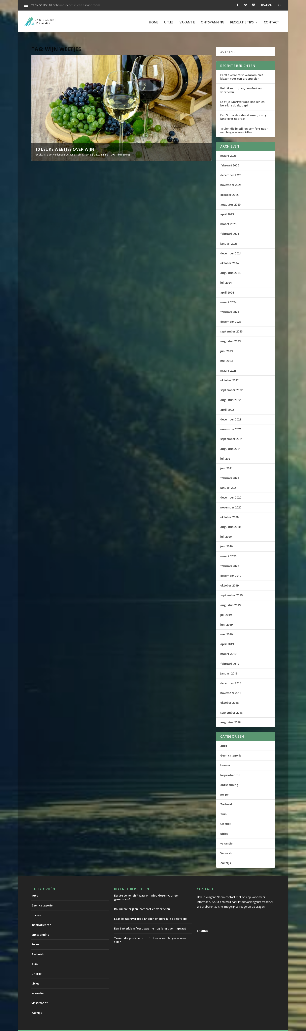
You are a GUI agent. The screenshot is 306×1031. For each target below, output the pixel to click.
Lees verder (46, 247)
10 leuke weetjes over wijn (64, 141)
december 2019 (230, 568)
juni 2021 (226, 460)
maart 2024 (228, 294)
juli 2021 (226, 451)
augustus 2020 (230, 519)
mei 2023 (226, 353)
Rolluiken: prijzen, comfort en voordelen (241, 82)
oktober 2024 (229, 255)
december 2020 (230, 490)
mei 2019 (226, 626)
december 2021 (230, 412)
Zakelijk (225, 855)
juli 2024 (226, 275)
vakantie (187, 21)
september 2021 (231, 431)
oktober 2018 (229, 695)
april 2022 (227, 402)
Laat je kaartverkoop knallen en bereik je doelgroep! (242, 96)
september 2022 (231, 382)
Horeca (225, 757)
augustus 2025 (230, 197)
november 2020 (230, 499)
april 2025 (227, 206)
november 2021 (230, 421)
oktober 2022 (229, 372)
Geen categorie (230, 748)
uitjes (169, 21)
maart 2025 (228, 216)
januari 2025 (228, 236)
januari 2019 (228, 666)
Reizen (224, 787)
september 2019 (231, 587)
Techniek (226, 796)
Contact (271, 21)
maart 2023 (228, 363)
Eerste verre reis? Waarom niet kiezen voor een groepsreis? (241, 69)
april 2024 (227, 284)
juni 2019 (226, 617)
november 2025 (230, 177)
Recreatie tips (242, 21)
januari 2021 (228, 480)
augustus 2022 (230, 392)
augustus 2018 (230, 714)
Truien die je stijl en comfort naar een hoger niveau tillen (244, 122)
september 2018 (231, 705)
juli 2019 (226, 607)
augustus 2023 (230, 333)
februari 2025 (229, 226)
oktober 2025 (229, 187)
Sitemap (203, 923)
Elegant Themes (64, 1026)
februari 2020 (229, 558)
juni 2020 (226, 538)
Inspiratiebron (230, 767)
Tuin (223, 806)
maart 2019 (228, 646)
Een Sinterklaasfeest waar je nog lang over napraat (243, 109)
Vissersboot (228, 845)
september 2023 (231, 324)
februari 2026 (229, 157)
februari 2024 (229, 304)
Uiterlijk (225, 816)
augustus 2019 (230, 597)
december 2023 (230, 314)
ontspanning (212, 21)
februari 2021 (229, 470)
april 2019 (227, 636)
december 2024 (230, 245)
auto (223, 738)
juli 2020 (226, 529)
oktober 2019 (229, 578)
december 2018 (230, 675)
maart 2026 (228, 148)
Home (153, 21)
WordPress (116, 1026)
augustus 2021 (230, 441)
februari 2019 (229, 656)
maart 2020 (228, 548)
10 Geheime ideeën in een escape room (74, 5)
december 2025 (230, 167)
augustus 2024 (230, 265)
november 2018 (230, 685)
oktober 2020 (229, 509)
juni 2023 (226, 343)
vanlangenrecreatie (64, 147)
